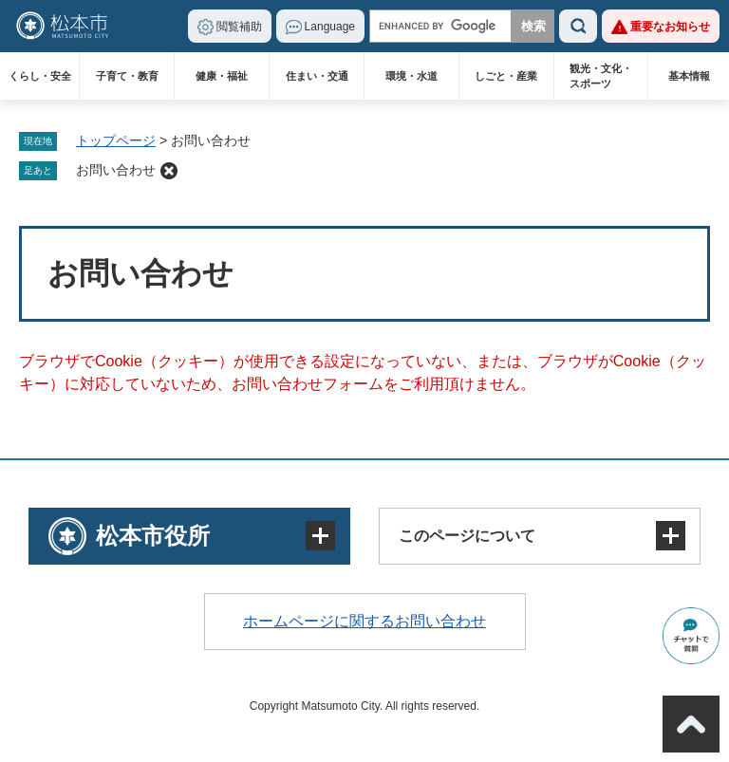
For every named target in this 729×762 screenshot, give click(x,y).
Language (330, 26)
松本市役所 (153, 535)
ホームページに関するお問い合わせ (364, 621)
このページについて (467, 536)
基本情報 (689, 76)
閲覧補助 (239, 26)
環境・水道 (411, 76)
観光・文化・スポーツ (601, 76)
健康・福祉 (222, 76)
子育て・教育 (127, 76)
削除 (169, 170)
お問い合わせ (116, 169)
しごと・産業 (506, 76)
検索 (578, 26)
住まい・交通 (317, 76)
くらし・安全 (40, 76)
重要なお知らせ (670, 26)
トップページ (116, 140)
